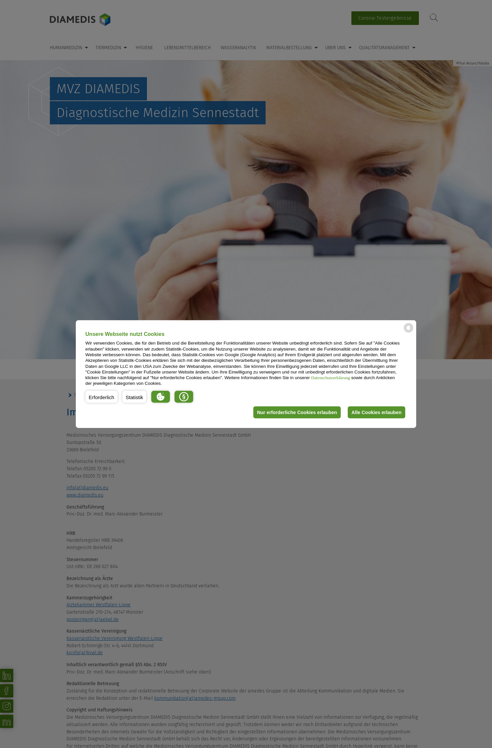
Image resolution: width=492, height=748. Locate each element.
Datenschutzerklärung (330, 377)
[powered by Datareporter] (408, 332)
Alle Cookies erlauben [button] (376, 412)
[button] (101, 397)
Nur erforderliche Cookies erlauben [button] (297, 412)
